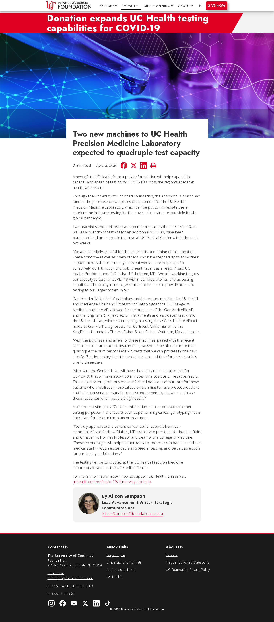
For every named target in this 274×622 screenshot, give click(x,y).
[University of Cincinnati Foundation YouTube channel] (74, 603)
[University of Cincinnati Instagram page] (51, 603)
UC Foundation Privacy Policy (188, 569)
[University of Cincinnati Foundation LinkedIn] (96, 603)
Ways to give (116, 555)
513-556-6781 (58, 586)
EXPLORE (108, 5)
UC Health (114, 576)
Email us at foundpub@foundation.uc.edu (70, 575)
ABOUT (186, 5)
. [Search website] (200, 5)
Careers (172, 555)
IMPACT (130, 5)
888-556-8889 (82, 586)
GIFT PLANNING (158, 5)
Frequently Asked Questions (187, 562)
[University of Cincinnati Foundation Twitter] (85, 603)
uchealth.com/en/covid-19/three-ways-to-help (112, 481)
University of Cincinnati (124, 562)
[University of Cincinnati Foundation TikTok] (108, 603)
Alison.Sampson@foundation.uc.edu (132, 513)
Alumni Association (121, 569)
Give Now (217, 5)
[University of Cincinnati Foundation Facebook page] (63, 603)
